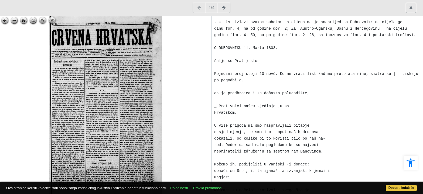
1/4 (211, 7)
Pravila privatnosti (228, 185)
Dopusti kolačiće (378, 185)
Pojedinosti (200, 185)
